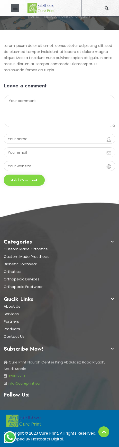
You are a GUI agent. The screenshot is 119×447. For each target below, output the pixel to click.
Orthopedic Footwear (23, 286)
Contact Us (14, 336)
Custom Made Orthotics (26, 249)
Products (12, 328)
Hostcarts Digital (47, 439)
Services (11, 313)
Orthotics (12, 271)
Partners (11, 321)
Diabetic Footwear (20, 264)
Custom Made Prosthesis (26, 256)
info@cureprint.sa (24, 383)
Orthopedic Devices (21, 279)
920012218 (16, 376)
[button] (15, 8)
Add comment (24, 180)
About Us (12, 306)
